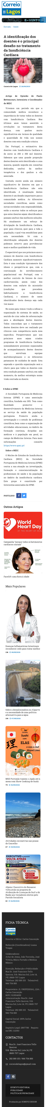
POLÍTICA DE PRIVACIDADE (22, 1093)
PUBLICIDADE (16, 1090)
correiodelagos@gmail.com (22, 1064)
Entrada (7, 27)
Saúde (16, 27)
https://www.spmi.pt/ (14, 445)
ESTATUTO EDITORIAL (20, 1087)
